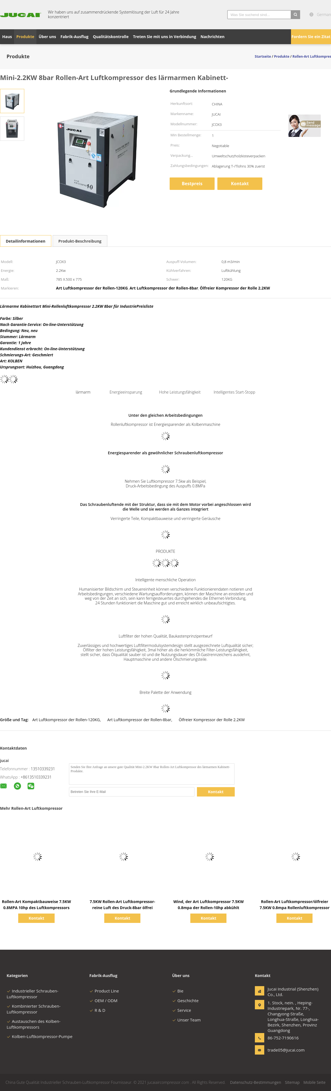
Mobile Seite (314, 1082)
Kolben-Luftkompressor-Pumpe (40, 1036)
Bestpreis (192, 183)
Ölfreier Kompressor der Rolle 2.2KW (212, 719)
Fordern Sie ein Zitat (311, 36)
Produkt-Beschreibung (80, 241)
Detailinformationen (26, 241)
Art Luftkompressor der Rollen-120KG (66, 719)
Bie (177, 991)
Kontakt (240, 183)
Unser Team (186, 1020)
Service (181, 1010)
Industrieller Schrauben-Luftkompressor (32, 993)
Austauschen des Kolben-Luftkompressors (33, 1024)
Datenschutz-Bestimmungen (255, 1082)
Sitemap (292, 1082)
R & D (97, 1010)
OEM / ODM (103, 1000)
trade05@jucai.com (285, 1050)
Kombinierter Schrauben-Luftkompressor (33, 1009)
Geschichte (185, 1000)
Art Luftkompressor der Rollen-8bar (139, 719)
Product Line (104, 991)
